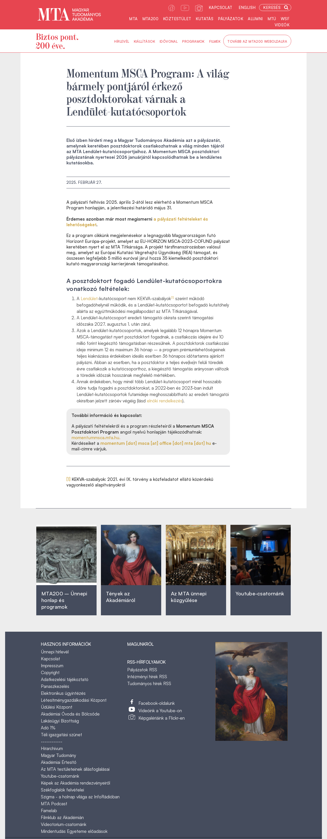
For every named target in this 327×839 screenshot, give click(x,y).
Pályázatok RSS (142, 669)
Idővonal (169, 41)
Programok (193, 41)
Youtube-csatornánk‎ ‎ (260, 593)
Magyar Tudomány (58, 755)
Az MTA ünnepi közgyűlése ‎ (189, 596)
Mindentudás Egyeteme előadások (74, 831)
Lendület (89, 298)
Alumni (255, 18)
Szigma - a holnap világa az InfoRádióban (80, 796)
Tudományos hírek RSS (149, 683)
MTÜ (271, 18)
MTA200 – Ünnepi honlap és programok (64, 600)
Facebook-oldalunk (156, 703)
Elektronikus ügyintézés (63, 693)
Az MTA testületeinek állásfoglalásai (75, 769)
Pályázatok (230, 18)
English (247, 7)
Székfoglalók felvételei (62, 789)
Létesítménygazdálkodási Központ (74, 700)
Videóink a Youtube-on (160, 710)
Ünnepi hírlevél (55, 651)
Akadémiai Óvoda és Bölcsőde (70, 714)
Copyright (50, 672)
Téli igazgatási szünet (61, 734)
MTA (133, 18)
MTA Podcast (54, 803)
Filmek (214, 41)
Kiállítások (144, 41)
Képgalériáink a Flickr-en (161, 718)
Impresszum (52, 665)
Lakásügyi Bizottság (60, 720)
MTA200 (150, 18)
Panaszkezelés (55, 686)
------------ (51, 741)
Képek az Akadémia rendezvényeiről (75, 783)
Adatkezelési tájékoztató (64, 679)
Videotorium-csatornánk (63, 824)
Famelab (49, 810)
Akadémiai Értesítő (58, 762)
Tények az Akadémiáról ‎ (120, 596)
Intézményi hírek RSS (147, 676)
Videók (282, 24)
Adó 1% (48, 727)
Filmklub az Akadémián (62, 817)
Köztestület (177, 18)
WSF (285, 18)
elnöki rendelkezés (164, 400)
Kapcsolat (220, 7)
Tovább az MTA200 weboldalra (257, 41)
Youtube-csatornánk (60, 776)
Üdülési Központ (56, 707)
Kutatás (204, 18)
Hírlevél (121, 41)
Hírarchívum (52, 748)
